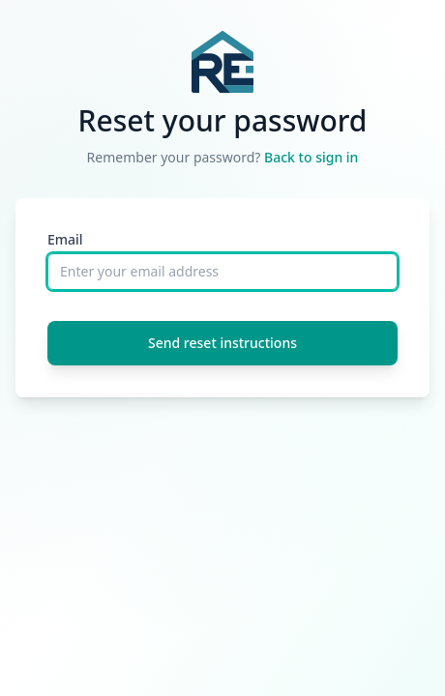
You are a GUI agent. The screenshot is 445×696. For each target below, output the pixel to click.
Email (65, 239)
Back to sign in (311, 157)
